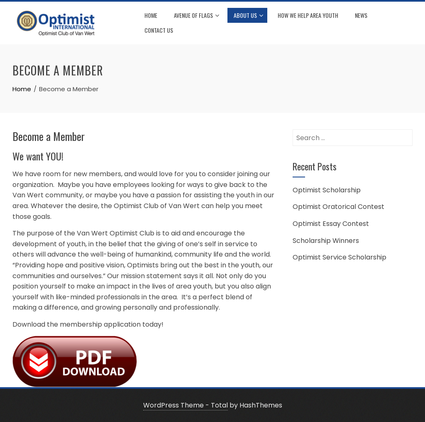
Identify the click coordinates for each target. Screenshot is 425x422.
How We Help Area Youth (308, 15)
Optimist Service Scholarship (339, 257)
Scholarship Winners (326, 240)
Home (150, 15)
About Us (248, 15)
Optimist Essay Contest (331, 223)
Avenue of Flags (196, 15)
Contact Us (158, 30)
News (361, 15)
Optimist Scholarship (327, 190)
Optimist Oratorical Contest (338, 206)
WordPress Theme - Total (185, 405)
